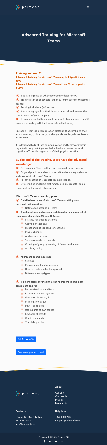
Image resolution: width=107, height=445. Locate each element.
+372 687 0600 (23, 420)
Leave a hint (61, 403)
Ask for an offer (26, 339)
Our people (61, 396)
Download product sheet (31, 352)
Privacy (59, 399)
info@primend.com (26, 424)
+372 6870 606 (63, 417)
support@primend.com (67, 420)
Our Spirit (60, 392)
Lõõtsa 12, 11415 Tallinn (29, 417)
